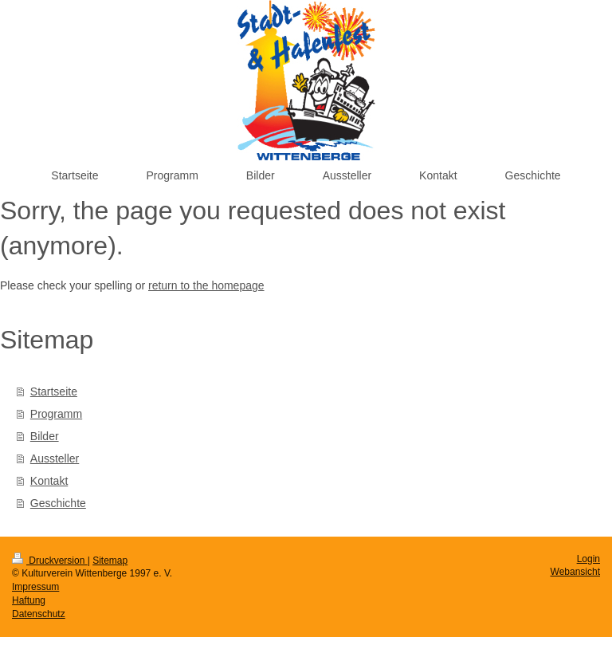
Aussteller (54, 458)
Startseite (53, 391)
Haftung (28, 600)
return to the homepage (206, 285)
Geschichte (58, 503)
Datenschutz (38, 614)
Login (588, 559)
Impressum (35, 586)
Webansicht (575, 571)
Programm (56, 413)
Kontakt (49, 480)
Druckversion (50, 560)
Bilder (44, 436)
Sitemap (110, 560)
